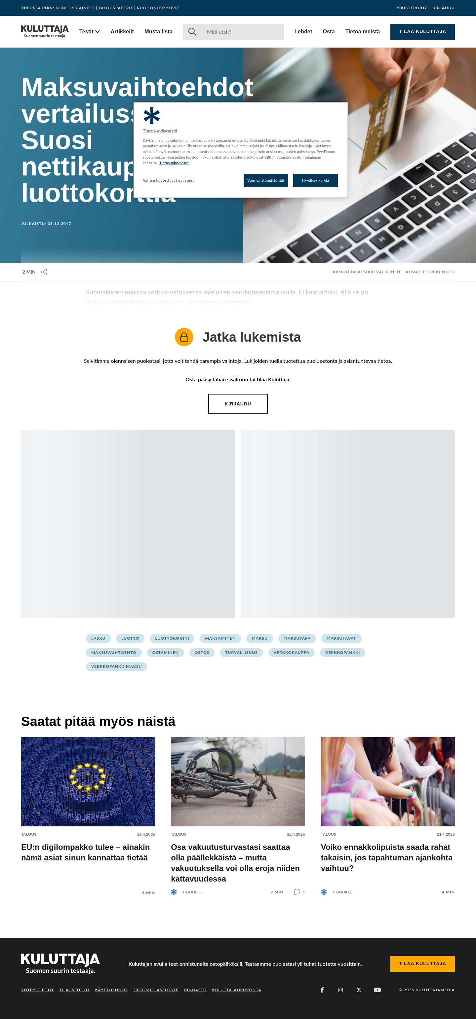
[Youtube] (377, 990)
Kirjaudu (443, 8)
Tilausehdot (74, 989)
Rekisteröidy (411, 8)
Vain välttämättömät (266, 180)
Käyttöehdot (111, 989)
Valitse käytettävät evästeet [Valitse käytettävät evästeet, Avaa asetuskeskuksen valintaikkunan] (168, 180)
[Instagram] (340, 990)
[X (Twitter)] (359, 990)
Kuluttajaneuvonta (236, 989)
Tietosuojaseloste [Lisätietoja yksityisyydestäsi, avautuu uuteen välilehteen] (174, 163)
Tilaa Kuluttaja (422, 31)
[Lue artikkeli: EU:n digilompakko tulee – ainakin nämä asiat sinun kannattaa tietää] (88, 811)
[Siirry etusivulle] (45, 31)
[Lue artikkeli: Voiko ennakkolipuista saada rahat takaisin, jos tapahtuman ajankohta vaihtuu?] (388, 810)
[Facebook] (322, 990)
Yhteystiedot (37, 989)
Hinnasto (195, 989)
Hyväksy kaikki (315, 180)
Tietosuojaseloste (155, 989)
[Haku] (243, 32)
